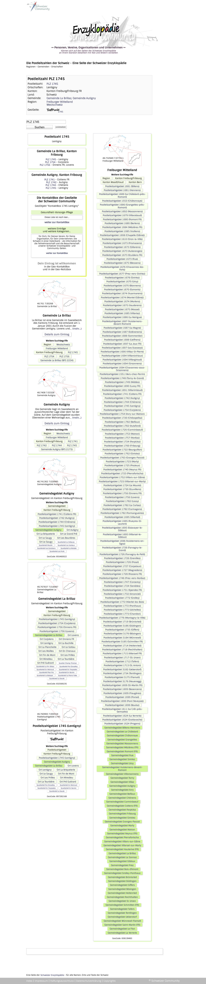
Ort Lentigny (46, 643)
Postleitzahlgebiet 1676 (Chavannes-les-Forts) (122, 268)
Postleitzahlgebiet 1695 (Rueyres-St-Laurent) (122, 522)
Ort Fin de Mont (47, 655)
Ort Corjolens (46, 639)
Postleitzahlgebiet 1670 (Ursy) (122, 281)
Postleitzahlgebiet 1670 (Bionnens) (122, 285)
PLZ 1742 (51, 182)
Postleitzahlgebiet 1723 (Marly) (122, 461)
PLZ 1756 (45, 164)
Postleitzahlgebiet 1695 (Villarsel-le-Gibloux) (122, 535)
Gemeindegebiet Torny (122, 777)
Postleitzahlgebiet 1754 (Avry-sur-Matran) (122, 413)
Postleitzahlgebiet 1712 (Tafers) (122, 661)
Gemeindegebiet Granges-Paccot (122, 821)
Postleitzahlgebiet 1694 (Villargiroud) (122, 359)
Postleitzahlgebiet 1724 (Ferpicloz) (122, 441)
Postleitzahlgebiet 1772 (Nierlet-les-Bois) (122, 601)
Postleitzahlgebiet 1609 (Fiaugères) (122, 693)
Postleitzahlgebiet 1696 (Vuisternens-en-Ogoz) (122, 542)
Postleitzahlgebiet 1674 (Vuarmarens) (122, 293)
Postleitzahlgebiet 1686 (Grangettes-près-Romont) (122, 206)
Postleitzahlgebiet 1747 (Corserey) (122, 582)
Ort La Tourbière (66, 659)
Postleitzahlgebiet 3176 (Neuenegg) (122, 681)
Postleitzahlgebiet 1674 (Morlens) (122, 301)
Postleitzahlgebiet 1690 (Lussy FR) (122, 386)
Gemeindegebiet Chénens (122, 797)
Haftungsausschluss (62, 980)
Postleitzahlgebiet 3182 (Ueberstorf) (122, 669)
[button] (39, 127)
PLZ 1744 (50, 185)
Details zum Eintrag (56, 334)
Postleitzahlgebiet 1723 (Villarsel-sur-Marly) (122, 481)
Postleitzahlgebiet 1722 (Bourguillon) (122, 449)
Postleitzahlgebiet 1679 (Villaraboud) (122, 215)
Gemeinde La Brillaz (58, 98)
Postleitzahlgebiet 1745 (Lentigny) (57, 526)
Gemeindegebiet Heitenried (122, 893)
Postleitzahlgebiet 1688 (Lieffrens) (122, 339)
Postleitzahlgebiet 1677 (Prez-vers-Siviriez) (122, 273)
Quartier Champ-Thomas (68, 663)
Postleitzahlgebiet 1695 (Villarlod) (122, 517)
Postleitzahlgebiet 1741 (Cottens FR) (57, 514)
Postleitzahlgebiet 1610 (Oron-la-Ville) (122, 239)
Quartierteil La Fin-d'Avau (45, 666)
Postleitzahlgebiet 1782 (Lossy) (122, 501)
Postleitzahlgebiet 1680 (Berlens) (122, 223)
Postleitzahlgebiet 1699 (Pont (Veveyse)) (122, 701)
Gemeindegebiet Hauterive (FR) (122, 849)
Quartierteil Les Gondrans (46, 548)
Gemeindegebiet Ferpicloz (122, 809)
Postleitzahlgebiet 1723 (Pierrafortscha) (122, 473)
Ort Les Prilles (67, 655)
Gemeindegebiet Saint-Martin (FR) (122, 924)
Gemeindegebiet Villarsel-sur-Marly (122, 845)
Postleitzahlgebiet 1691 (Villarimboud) (122, 390)
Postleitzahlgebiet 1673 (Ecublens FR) (122, 255)
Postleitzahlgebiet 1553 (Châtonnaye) (122, 200)
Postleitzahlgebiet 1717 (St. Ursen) (122, 657)
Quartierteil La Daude (56, 678)
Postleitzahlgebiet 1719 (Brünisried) (122, 621)
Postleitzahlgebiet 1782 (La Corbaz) (122, 505)
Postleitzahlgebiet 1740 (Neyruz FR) (122, 469)
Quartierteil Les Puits (57, 551)
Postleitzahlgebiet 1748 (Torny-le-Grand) (122, 378)
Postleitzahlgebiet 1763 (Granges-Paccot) (122, 457)
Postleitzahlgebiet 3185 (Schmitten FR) (122, 641)
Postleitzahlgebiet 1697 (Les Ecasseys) (122, 347)
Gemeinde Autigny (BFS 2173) (57, 449)
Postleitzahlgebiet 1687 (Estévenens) (122, 331)
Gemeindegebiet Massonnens (122, 743)
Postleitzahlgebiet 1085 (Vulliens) (122, 231)
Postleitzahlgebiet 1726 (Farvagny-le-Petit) (122, 554)
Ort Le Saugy (45, 537)
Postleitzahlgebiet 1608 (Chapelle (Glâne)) (122, 235)
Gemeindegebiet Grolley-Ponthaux (122, 873)
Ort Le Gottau (68, 647)
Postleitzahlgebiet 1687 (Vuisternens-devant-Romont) (122, 322)
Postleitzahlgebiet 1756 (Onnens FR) (56, 627)
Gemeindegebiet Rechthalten (122, 897)
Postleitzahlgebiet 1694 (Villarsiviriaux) (122, 355)
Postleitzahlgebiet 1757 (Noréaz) (122, 437)
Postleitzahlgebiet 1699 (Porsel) (122, 697)
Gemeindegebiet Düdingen (122, 881)
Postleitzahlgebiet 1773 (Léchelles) (122, 609)
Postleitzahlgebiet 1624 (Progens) (122, 723)
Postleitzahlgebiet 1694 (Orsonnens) (122, 363)
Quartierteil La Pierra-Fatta (67, 675)
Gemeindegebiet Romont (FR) (122, 751)
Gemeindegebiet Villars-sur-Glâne (122, 841)
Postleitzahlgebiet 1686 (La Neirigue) (122, 317)
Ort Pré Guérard (45, 662)
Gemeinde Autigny (84, 98)
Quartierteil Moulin (45, 545)
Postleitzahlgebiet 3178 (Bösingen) (122, 633)
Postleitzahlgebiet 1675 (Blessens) (122, 262)
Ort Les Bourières (66, 537)
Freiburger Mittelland (59, 102)
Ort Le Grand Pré (68, 533)
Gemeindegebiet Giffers (122, 885)
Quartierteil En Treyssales (68, 669)
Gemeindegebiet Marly (122, 825)
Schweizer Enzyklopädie (52, 975)
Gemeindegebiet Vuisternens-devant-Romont (122, 768)
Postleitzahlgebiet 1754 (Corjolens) (56, 623)
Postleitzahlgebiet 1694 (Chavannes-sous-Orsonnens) (122, 369)
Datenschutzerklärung (88, 980)
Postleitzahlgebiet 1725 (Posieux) (122, 465)
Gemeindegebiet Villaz (122, 781)
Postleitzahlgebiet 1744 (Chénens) (56, 521)
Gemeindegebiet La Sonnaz (122, 857)
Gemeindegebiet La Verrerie (122, 932)
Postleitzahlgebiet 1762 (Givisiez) (122, 453)
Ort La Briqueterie (45, 533)
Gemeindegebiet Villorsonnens (122, 773)
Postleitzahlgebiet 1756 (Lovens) (57, 631)
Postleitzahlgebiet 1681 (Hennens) (122, 190)
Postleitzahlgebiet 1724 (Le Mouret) (122, 485)
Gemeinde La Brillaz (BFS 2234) (56, 360)
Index (29, 980)
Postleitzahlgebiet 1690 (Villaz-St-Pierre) (122, 351)
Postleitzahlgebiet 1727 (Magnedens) (122, 570)
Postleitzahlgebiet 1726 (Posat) (122, 562)
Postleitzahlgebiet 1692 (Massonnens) (122, 211)
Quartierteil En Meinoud (45, 669)
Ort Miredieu (45, 659)
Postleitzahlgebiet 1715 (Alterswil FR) (122, 653)
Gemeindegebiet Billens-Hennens (122, 727)
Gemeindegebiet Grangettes (122, 739)
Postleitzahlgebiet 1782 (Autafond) (122, 425)
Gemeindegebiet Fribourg (122, 813)
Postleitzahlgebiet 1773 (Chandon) (122, 613)
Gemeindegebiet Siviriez (122, 759)
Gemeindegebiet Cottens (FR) (122, 805)
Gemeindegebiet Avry (122, 789)
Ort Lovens (73, 635)
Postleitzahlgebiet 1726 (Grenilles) (122, 558)
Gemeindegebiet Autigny (48, 529)
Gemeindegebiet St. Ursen (122, 901)
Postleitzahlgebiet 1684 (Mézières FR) (122, 227)
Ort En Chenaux (67, 651)
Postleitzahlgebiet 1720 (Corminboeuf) (122, 429)
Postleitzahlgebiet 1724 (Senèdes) (122, 585)
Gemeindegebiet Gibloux (122, 861)
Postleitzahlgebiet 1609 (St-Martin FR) (122, 685)
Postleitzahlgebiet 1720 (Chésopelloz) (122, 417)
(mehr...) (76, 328)
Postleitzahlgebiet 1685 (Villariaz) (122, 313)
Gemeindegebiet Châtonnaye (122, 735)
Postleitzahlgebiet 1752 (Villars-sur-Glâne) (122, 477)
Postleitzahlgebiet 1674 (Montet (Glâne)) (122, 297)
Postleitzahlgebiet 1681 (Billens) (122, 186)
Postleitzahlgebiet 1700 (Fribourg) (122, 445)
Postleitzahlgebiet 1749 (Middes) (122, 382)
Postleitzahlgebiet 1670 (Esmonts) (122, 289)
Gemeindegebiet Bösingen (122, 889)
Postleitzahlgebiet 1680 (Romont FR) (122, 219)
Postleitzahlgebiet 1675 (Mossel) (122, 309)
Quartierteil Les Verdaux (66, 545)
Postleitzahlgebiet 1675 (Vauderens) (122, 305)
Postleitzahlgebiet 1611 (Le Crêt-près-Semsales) (122, 710)
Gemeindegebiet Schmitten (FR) (122, 904)
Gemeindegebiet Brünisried (122, 877)
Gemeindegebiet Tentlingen (122, 912)
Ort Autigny (72, 529)
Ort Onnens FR (66, 639)
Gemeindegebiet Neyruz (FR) (122, 833)
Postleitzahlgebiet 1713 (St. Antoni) (122, 665)
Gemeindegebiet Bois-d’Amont (122, 869)
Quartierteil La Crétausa (66, 542)
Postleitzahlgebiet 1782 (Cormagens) (122, 509)
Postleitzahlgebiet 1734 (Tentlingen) (122, 673)
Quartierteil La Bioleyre (45, 675)
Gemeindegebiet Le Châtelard (122, 731)
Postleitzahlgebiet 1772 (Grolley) (122, 597)
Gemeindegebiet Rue (122, 755)
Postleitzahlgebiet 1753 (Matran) (122, 433)
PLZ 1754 (50, 162)
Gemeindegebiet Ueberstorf (122, 916)
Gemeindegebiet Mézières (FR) (122, 747)
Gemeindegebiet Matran (122, 829)
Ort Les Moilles (46, 651)
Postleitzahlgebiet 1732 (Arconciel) (122, 593)
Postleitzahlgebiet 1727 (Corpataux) (122, 566)
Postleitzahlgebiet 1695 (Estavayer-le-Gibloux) (122, 529)
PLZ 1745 (52, 84)
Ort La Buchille (65, 643)
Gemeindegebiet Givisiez (122, 817)
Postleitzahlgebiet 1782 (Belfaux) (122, 421)
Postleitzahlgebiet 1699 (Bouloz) (122, 705)
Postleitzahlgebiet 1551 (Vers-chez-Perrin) (122, 374)
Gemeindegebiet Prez (122, 865)
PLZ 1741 (49, 179)
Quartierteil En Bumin (66, 672)
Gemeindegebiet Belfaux (122, 793)
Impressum (41, 980)
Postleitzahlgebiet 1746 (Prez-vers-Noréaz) (122, 578)
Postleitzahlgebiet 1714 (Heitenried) (122, 645)
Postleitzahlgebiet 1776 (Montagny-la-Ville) (122, 617)
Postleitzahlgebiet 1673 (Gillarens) (122, 247)
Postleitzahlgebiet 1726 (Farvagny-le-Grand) (122, 549)
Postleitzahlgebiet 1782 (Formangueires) (122, 513)
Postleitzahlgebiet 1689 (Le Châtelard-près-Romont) (122, 195)
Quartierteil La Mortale (68, 548)
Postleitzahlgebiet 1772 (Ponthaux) (122, 605)
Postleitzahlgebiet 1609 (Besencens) (122, 689)
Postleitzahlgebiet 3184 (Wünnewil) (122, 637)
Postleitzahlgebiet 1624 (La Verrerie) (122, 715)
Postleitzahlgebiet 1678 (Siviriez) (122, 277)
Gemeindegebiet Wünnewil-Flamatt (122, 920)
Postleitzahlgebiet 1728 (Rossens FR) (122, 574)
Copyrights (109, 980)
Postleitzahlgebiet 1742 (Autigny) (56, 518)
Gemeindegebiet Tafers (122, 908)
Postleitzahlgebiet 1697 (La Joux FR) (122, 343)
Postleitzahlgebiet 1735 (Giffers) (122, 629)
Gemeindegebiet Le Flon (122, 928)
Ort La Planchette (47, 647)
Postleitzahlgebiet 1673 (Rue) (122, 259)
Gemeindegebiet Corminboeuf (122, 801)
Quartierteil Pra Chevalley (68, 666)
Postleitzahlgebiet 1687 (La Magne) (122, 327)
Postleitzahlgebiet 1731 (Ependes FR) (122, 590)
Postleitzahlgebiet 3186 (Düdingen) (122, 625)
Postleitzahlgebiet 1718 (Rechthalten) (122, 649)
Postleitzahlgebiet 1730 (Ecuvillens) (122, 489)
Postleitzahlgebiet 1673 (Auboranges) (122, 251)
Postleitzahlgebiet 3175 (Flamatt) (122, 677)
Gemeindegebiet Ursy (122, 763)
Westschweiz (54, 104)
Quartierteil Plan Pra (46, 672)
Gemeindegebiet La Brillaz (48, 635)
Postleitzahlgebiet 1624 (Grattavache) (122, 719)
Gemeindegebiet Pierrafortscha (122, 837)
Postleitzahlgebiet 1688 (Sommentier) (122, 335)
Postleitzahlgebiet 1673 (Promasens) (122, 243)
